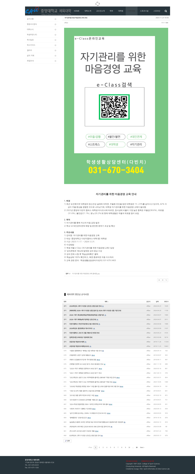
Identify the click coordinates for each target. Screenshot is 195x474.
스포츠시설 (144, 11)
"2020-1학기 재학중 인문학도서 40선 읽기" (84, 368)
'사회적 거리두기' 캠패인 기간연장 (80, 409)
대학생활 (131, 11)
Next (142, 447)
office (66, 22)
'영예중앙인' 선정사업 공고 (78, 418)
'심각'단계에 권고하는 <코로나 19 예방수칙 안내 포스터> (88, 413)
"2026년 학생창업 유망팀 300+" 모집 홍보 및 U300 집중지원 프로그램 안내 (94, 386)
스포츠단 (157, 11)
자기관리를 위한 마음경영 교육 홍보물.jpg (85, 273)
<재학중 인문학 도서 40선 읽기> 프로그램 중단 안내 (86, 364)
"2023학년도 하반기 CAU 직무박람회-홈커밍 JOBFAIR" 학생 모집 (91, 382)
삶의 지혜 (42, 56)
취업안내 (42, 61)
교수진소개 (100, 11)
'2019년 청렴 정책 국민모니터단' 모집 (82, 395)
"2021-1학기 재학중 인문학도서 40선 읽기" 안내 (85, 373)
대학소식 (42, 29)
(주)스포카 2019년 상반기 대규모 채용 (82, 431)
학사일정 (42, 40)
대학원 (120, 11)
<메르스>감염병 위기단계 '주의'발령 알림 (83, 360)
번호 (65, 301)
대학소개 (87, 11)
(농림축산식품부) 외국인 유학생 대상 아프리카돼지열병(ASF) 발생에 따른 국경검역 (96, 422)
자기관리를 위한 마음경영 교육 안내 (76, 18)
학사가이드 (42, 45)
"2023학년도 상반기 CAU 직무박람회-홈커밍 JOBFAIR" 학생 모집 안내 (92, 377)
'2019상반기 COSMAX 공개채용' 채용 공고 (84, 400)
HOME (76, 11)
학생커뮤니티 (42, 35)
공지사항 (42, 19)
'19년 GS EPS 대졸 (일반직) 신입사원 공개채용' (85, 391)
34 (136, 447)
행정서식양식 (42, 24)
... (132, 447)
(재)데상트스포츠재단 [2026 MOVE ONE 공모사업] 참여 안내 (90, 426)
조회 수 (166, 301)
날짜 (157, 301)
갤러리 (42, 50)
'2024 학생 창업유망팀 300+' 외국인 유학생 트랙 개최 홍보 (89, 404)
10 (129, 447)
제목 (107, 301)
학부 (111, 11)
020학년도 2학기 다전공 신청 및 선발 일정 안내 (85, 435)
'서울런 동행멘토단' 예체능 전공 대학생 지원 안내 (85, 351)
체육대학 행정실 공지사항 (78, 294)
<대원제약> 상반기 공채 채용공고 (80, 355)
